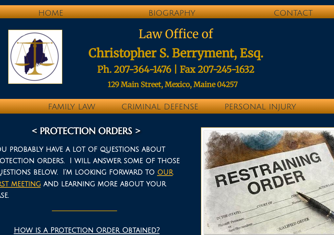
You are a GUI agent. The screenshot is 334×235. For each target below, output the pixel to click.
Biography (171, 13)
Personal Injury (260, 106)
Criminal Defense (159, 106)
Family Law (71, 106)
